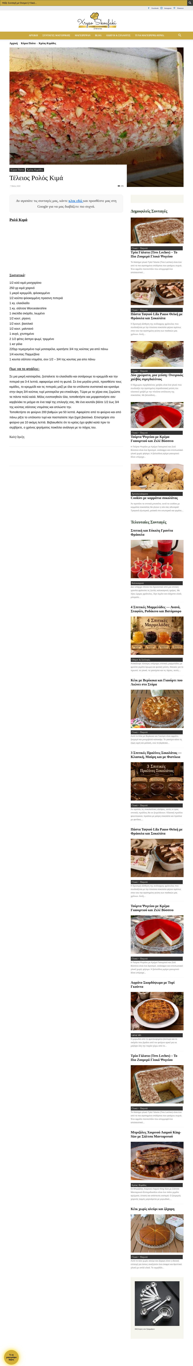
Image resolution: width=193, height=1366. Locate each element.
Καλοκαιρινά (137, 586)
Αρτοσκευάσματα (139, 496)
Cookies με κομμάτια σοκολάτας (154, 501)
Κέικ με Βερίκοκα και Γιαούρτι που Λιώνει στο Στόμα (157, 686)
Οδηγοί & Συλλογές (118, 35)
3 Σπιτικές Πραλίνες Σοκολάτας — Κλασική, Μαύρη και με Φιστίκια (156, 760)
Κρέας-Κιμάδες (35, 169)
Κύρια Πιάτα (28, 43)
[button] (180, 35)
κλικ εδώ (76, 201)
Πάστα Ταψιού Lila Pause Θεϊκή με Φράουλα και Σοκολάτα (157, 317)
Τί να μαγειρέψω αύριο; (149, 35)
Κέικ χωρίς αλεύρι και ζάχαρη (152, 1217)
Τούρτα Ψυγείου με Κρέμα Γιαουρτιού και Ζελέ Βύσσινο (152, 441)
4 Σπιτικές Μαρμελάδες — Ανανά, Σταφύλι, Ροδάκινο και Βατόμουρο (156, 613)
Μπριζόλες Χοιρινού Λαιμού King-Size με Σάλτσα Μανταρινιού (156, 1142)
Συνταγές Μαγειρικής (56, 35)
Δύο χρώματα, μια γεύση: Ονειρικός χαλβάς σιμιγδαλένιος (157, 379)
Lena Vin (135, 1042)
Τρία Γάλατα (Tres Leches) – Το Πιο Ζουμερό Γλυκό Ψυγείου (154, 255)
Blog (98, 35)
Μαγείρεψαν (82, 35)
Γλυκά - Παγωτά (139, 248)
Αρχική (33, 35)
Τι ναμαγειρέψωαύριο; (11, 1357)
